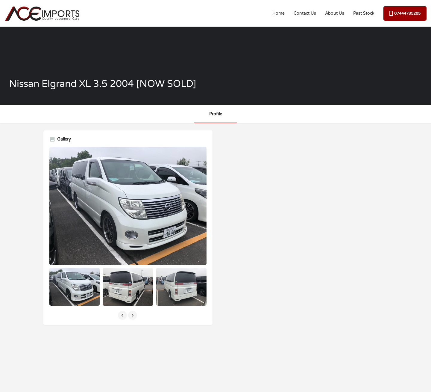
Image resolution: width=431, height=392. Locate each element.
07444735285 (405, 13)
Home (278, 13)
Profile (215, 114)
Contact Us (305, 13)
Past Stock (363, 13)
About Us (334, 13)
